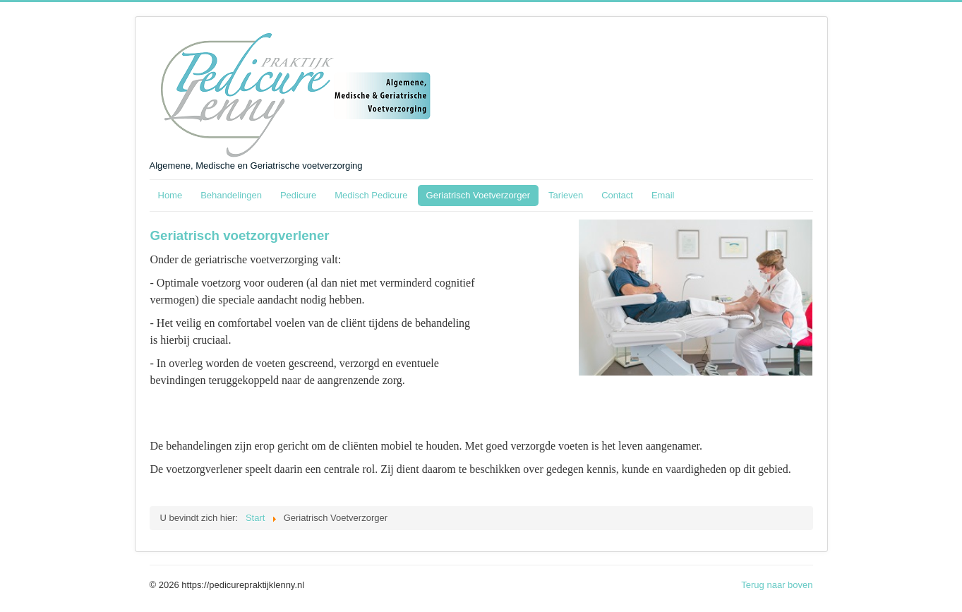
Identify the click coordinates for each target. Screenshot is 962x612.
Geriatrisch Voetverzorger (478, 195)
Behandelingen (231, 195)
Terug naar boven (776, 585)
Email (663, 195)
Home (170, 195)
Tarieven (565, 195)
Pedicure (298, 195)
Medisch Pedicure (371, 195)
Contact (617, 195)
